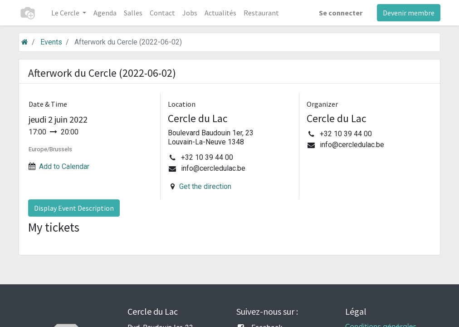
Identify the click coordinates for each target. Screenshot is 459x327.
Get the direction (205, 186)
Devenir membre (409, 12)
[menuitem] (105, 13)
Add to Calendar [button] (64, 166)
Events (51, 42)
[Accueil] (24, 42)
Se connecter (340, 12)
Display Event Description (74, 208)
